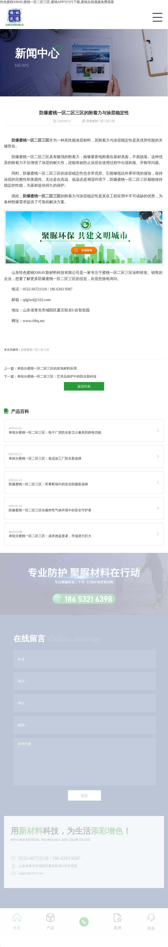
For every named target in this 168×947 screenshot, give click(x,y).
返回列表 (84, 386)
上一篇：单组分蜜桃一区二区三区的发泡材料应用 (40, 368)
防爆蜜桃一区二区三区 (35, 349)
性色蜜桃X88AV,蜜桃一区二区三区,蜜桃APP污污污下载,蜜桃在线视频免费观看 (57, 2)
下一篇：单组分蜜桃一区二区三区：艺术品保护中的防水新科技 (50, 376)
